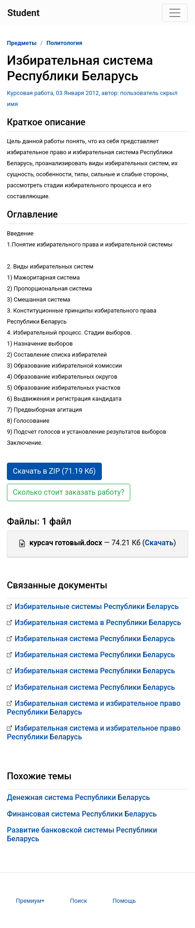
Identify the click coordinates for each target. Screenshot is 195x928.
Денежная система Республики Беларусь (78, 797)
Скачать (159, 542)
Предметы (22, 42)
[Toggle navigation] (175, 13)
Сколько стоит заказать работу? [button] (68, 492)
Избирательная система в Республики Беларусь (98, 622)
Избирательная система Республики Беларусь (95, 638)
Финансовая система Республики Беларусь (82, 814)
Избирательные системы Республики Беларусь (97, 606)
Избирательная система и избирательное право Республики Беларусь (93, 707)
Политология (64, 42)
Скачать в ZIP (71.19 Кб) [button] (54, 471)
